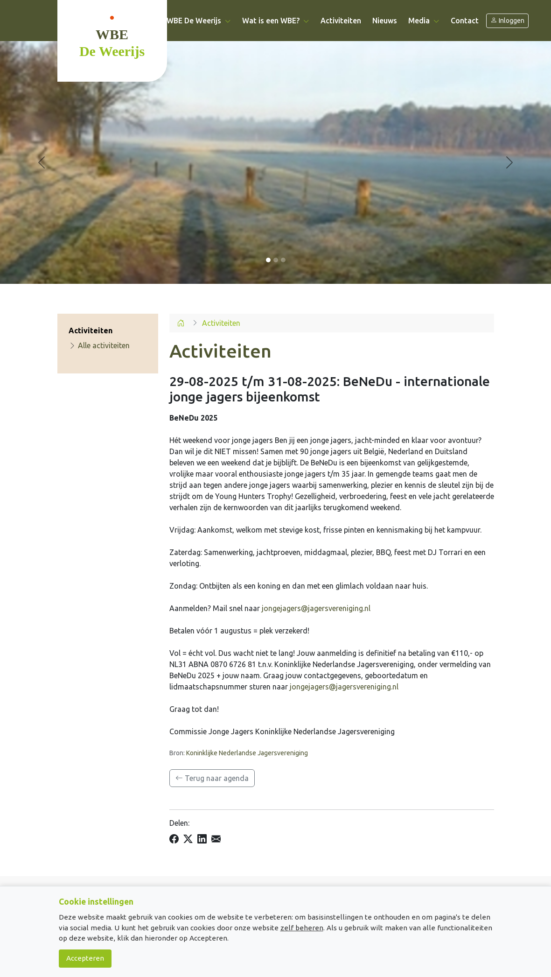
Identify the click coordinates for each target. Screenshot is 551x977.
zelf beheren (301, 928)
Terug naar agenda (212, 778)
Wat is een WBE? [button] (275, 20)
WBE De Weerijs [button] (199, 20)
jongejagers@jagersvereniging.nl (316, 608)
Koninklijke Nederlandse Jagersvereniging (247, 753)
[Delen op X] (188, 839)
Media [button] (423, 20)
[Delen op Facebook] (174, 839)
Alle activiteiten (99, 345)
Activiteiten (341, 20)
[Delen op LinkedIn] (202, 839)
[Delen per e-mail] (216, 839)
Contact (465, 20)
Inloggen (507, 21)
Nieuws (384, 20)
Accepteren (85, 958)
